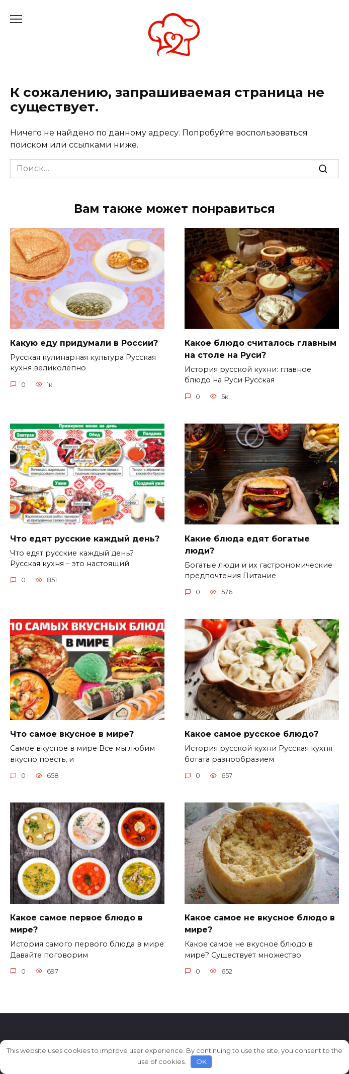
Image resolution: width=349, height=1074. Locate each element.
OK (201, 1061)
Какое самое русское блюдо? (251, 734)
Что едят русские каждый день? (84, 538)
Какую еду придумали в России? (84, 342)
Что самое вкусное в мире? (72, 734)
